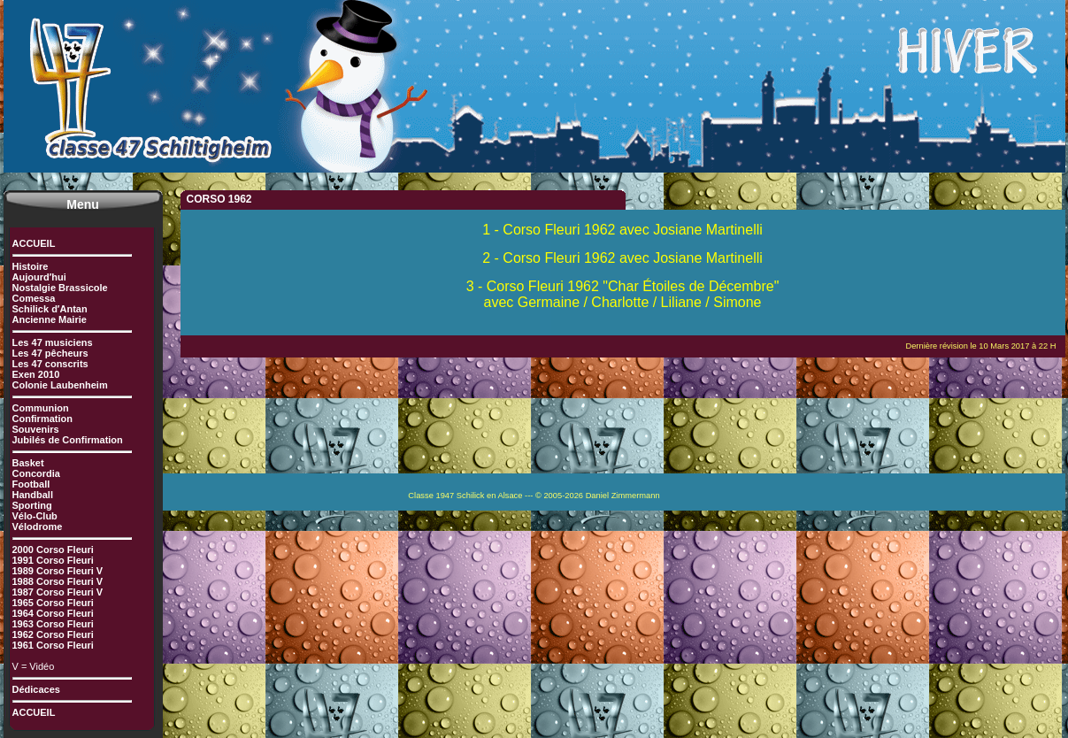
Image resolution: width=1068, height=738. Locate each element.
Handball (32, 494)
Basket (28, 462)
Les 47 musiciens (52, 342)
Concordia (36, 473)
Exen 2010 (36, 374)
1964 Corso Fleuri (53, 613)
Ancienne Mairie (49, 319)
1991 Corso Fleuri (53, 560)
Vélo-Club (35, 516)
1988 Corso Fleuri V (58, 581)
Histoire (30, 266)
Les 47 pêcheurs (50, 353)
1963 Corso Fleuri (53, 624)
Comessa (34, 298)
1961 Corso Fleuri (53, 645)
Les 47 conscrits (50, 363)
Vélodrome (37, 526)
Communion (40, 408)
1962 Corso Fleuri (53, 634)
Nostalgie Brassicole (60, 287)
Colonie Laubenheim (60, 385)
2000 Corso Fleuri (53, 549)
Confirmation (42, 418)
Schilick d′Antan (50, 309)
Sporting (32, 505)
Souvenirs (35, 429)
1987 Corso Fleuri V (58, 592)
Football (31, 484)
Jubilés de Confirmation (67, 439)
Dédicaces (36, 689)
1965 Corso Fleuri (53, 602)
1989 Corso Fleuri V (58, 570)
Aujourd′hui (39, 277)
